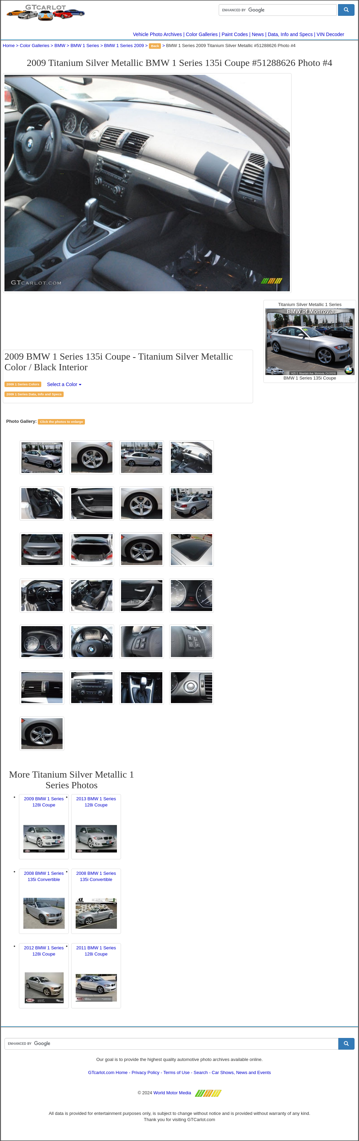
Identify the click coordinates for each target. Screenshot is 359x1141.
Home (9, 45)
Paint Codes (235, 34)
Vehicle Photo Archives (157, 34)
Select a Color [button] (64, 384)
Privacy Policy (146, 1072)
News (258, 34)
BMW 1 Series (84, 45)
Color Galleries (202, 34)
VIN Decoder (330, 34)
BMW (59, 45)
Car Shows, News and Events (241, 1072)
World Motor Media (172, 1092)
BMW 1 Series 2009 (124, 45)
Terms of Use (176, 1072)
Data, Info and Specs (290, 34)
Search (201, 1072)
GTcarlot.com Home (108, 1072)
